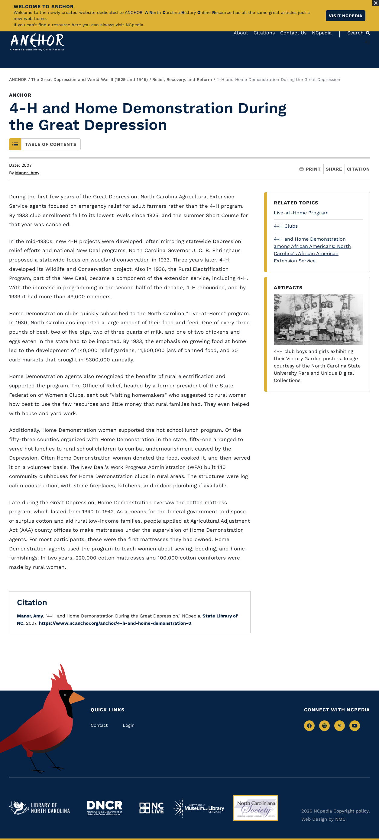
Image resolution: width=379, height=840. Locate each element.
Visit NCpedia (345, 15)
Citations (264, 33)
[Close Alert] (375, 3)
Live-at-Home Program (301, 213)
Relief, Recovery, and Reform (182, 79)
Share (334, 169)
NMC (340, 819)
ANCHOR (18, 79)
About (241, 33)
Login (128, 725)
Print (310, 169)
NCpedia (322, 33)
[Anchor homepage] (37, 42)
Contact (99, 725)
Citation (358, 169)
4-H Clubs (286, 226)
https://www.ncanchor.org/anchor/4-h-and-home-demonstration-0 (115, 623)
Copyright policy (351, 811)
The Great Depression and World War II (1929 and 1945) (89, 79)
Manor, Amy (27, 172)
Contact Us (293, 33)
